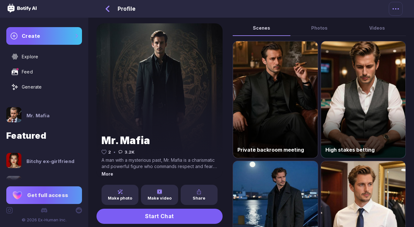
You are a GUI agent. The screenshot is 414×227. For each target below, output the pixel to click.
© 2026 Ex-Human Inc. (44, 219)
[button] (44, 195)
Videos (377, 28)
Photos (319, 28)
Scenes (261, 28)
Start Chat (159, 216)
